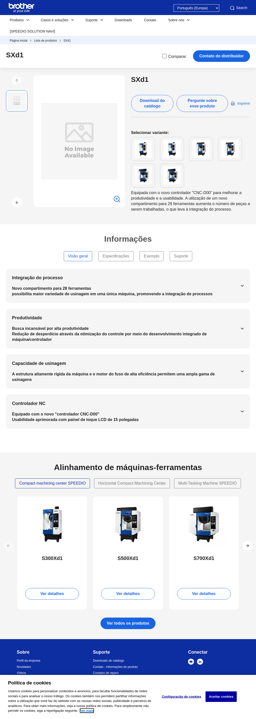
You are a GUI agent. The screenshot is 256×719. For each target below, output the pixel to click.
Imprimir (243, 103)
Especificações (115, 256)
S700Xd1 (204, 558)
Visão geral (78, 256)
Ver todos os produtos (128, 623)
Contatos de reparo (106, 673)
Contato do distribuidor (221, 56)
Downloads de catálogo (108, 660)
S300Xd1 (52, 558)
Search (238, 8)
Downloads (123, 20)
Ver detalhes (52, 594)
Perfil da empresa (28, 660)
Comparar (173, 56)
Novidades (24, 667)
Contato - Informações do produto (115, 667)
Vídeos (21, 673)
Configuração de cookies (181, 696)
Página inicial (19, 40)
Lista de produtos (45, 40)
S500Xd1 (128, 558)
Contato (150, 20)
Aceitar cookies (221, 696)
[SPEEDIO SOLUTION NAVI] (32, 31)
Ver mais (87, 710)
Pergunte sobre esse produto (202, 103)
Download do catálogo (152, 103)
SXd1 (67, 40)
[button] (17, 80)
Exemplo (151, 256)
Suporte (181, 256)
